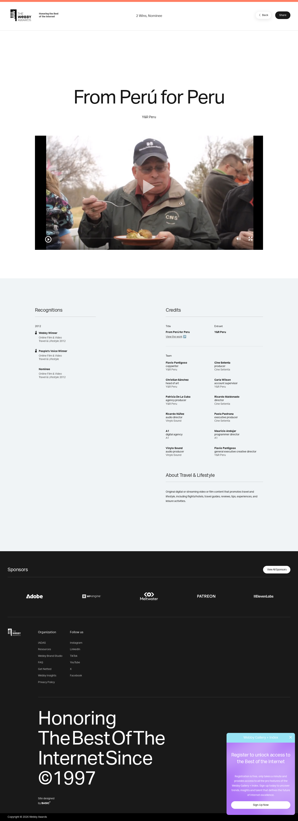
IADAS (42, 643)
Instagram (76, 643)
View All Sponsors (277, 569)
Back (263, 15)
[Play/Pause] (48, 239)
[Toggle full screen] (250, 239)
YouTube (75, 662)
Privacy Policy (46, 682)
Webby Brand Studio (50, 656)
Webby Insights (47, 675)
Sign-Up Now (261, 805)
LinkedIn (75, 649)
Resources (44, 649)
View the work (174, 336)
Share (282, 15)
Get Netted (44, 669)
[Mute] (238, 239)
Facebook (76, 675)
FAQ (40, 662)
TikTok (73, 656)
